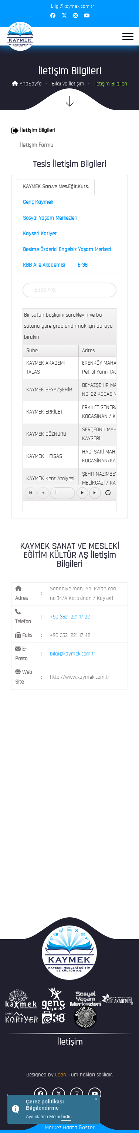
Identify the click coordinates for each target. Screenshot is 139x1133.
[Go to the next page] (82, 493)
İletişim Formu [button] (32, 145)
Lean (60, 1075)
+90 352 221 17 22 (70, 617)
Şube (32, 351)
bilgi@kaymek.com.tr (72, 654)
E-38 (83, 265)
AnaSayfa (27, 84)
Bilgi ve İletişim (68, 84)
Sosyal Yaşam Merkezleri (50, 218)
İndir (66, 1116)
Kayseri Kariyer (40, 234)
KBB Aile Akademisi (44, 265)
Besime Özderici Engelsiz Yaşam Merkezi (67, 250)
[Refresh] (107, 492)
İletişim (69, 1042)
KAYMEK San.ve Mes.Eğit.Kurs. (56, 187)
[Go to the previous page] (43, 493)
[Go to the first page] (31, 493)
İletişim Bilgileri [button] (33, 131)
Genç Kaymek (38, 202)
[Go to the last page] (95, 493)
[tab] (69, 130)
